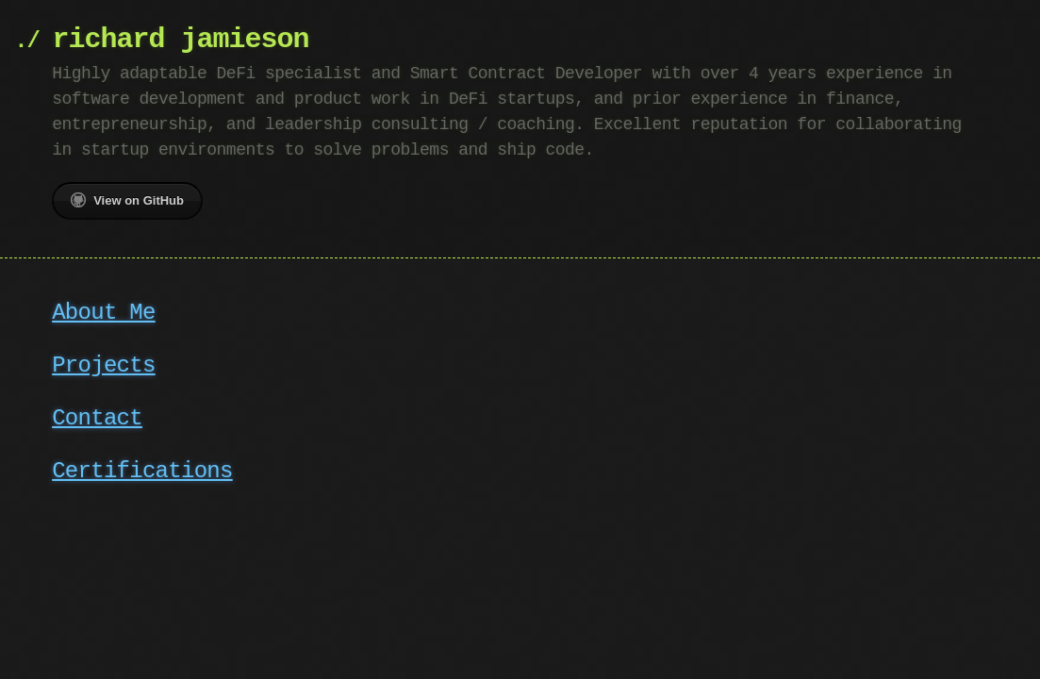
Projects (103, 365)
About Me (103, 312)
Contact (97, 418)
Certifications (142, 471)
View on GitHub (127, 199)
